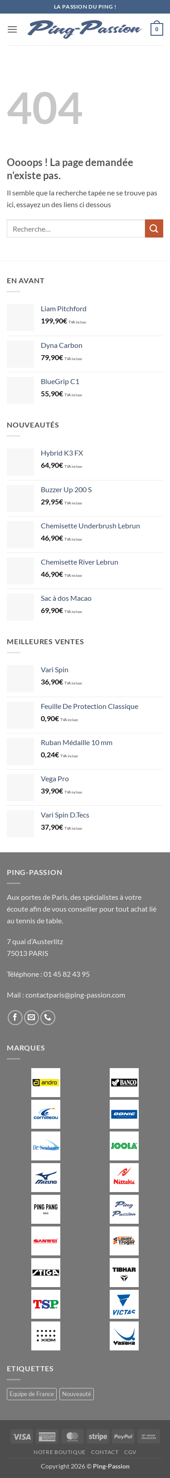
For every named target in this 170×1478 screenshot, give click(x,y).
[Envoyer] (154, 228)
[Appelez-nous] (47, 1017)
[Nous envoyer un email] (31, 1017)
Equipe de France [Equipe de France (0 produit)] (32, 1393)
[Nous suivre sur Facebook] (15, 1017)
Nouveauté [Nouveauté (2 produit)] (76, 1393)
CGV (130, 1452)
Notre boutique (60, 1452)
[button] (12, 29)
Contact (104, 1452)
